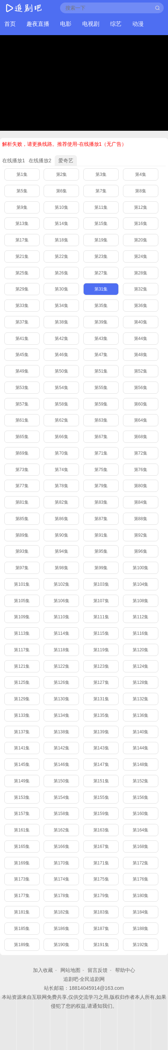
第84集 (140, 502)
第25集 (22, 272)
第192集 (140, 944)
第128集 (140, 682)
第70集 (61, 453)
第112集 (140, 616)
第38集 (61, 322)
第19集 (101, 240)
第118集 (61, 649)
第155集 (101, 797)
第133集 (22, 715)
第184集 (140, 912)
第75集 (101, 469)
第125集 (22, 682)
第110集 (61, 616)
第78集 (61, 485)
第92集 (140, 535)
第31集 (101, 289)
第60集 (140, 404)
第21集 (22, 256)
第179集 (101, 895)
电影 (65, 24)
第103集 (101, 584)
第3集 (101, 174)
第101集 (22, 584)
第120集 (140, 649)
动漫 (138, 24)
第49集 (22, 371)
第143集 (101, 748)
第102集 (61, 584)
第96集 (140, 551)
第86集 (61, 518)
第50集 (61, 371)
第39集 (101, 322)
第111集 (101, 616)
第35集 (101, 305)
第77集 (22, 485)
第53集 (22, 387)
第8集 (140, 190)
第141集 (22, 748)
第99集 (101, 567)
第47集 (101, 354)
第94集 (61, 551)
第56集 (140, 387)
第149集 (22, 780)
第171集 (101, 863)
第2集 (61, 174)
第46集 (61, 354)
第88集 (140, 518)
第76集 (140, 469)
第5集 (22, 190)
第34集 (61, 305)
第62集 (61, 420)
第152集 (140, 780)
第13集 (22, 223)
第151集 (101, 780)
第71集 (101, 453)
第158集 (61, 813)
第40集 (140, 322)
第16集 (140, 223)
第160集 (140, 813)
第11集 (101, 207)
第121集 (22, 666)
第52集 (140, 371)
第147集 (101, 764)
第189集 (22, 944)
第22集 (61, 256)
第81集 (22, 502)
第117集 (22, 649)
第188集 (140, 928)
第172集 (140, 863)
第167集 (101, 846)
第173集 (22, 879)
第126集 (61, 682)
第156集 (140, 797)
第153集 (22, 797)
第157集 (22, 813)
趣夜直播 (37, 24)
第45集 (22, 354)
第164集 (140, 830)
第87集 (101, 518)
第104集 (140, 584)
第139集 (101, 731)
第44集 (140, 338)
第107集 (101, 600)
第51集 (101, 371)
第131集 (101, 698)
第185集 (22, 928)
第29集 (22, 289)
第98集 (61, 567)
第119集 (101, 649)
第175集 (101, 879)
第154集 (61, 797)
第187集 (101, 928)
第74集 (61, 469)
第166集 (61, 846)
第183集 (101, 912)
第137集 (22, 731)
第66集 (61, 436)
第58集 (61, 404)
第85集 (22, 518)
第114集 (61, 633)
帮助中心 (125, 970)
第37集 (22, 322)
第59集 (101, 404)
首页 (10, 24)
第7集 (101, 190)
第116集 (140, 633)
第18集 (61, 240)
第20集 (140, 240)
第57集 (22, 404)
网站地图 (70, 970)
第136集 (140, 715)
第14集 (61, 223)
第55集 (101, 387)
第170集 (61, 863)
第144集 (140, 748)
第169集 (22, 863)
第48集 (140, 354)
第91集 (101, 535)
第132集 (140, 698)
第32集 (140, 289)
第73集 (22, 469)
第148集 (140, 764)
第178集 (61, 895)
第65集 (22, 436)
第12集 (140, 207)
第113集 (22, 633)
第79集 (101, 485)
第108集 (140, 600)
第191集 (101, 944)
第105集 (22, 600)
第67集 (101, 436)
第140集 (140, 731)
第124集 (140, 666)
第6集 (61, 190)
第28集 (140, 272)
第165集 (22, 846)
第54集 (61, 387)
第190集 (61, 944)
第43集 (101, 338)
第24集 (140, 256)
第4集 (140, 174)
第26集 (61, 272)
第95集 (101, 551)
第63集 (101, 420)
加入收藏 (43, 970)
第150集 (61, 780)
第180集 (140, 895)
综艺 (116, 24)
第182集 (61, 912)
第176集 (140, 879)
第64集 (140, 420)
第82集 (61, 502)
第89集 (22, 535)
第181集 (22, 912)
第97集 (22, 567)
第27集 (101, 272)
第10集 (61, 207)
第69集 (22, 453)
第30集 (61, 289)
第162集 (61, 830)
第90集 (61, 535)
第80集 (140, 485)
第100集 (140, 567)
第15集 (101, 223)
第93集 (22, 551)
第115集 (101, 633)
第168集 (140, 846)
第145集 (22, 764)
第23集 (101, 256)
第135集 (101, 715)
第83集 (101, 502)
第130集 (61, 698)
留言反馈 (98, 970)
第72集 (140, 453)
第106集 (61, 600)
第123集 (101, 666)
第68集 (140, 436)
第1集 (22, 174)
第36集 (140, 305)
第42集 (61, 338)
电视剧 (90, 24)
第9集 (22, 207)
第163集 (101, 830)
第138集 (61, 731)
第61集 (22, 420)
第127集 (101, 682)
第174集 (61, 879)
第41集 (22, 338)
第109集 (22, 616)
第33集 (22, 305)
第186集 (61, 928)
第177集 (22, 895)
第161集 (22, 830)
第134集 (61, 715)
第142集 (61, 748)
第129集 (22, 698)
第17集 (22, 240)
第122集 (61, 666)
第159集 (101, 813)
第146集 (61, 764)
